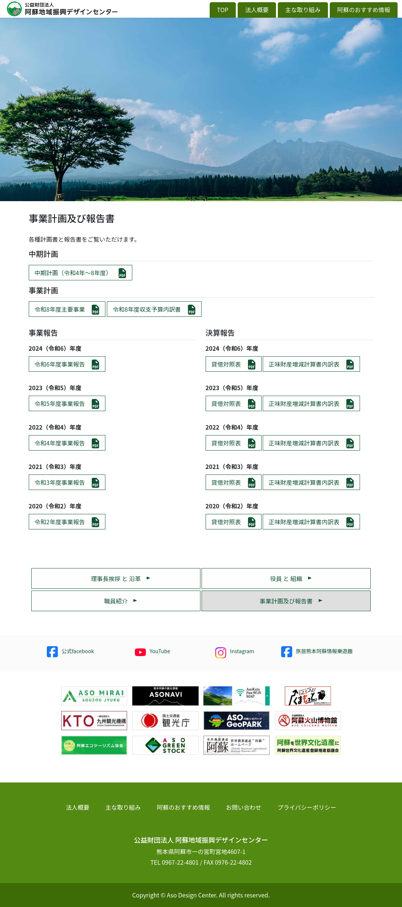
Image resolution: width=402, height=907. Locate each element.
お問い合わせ (243, 807)
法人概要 (257, 9)
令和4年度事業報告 (60, 442)
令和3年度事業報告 (60, 482)
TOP (222, 9)
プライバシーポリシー (306, 807)
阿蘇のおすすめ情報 (363, 9)
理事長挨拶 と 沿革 (116, 578)
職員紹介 (115, 600)
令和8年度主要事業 (60, 309)
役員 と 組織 (286, 578)
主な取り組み (303, 9)
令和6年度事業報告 (60, 364)
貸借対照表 (226, 364)
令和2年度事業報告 (60, 521)
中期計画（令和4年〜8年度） (73, 272)
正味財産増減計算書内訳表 (304, 364)
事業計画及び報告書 (286, 600)
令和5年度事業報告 (60, 403)
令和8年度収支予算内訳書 (147, 309)
